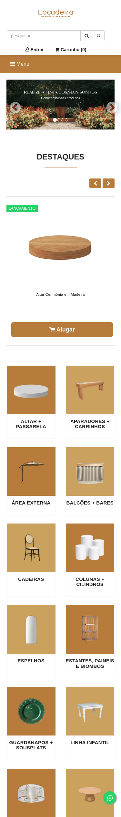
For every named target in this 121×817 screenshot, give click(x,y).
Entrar (34, 49)
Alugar (62, 329)
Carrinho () (70, 49)
